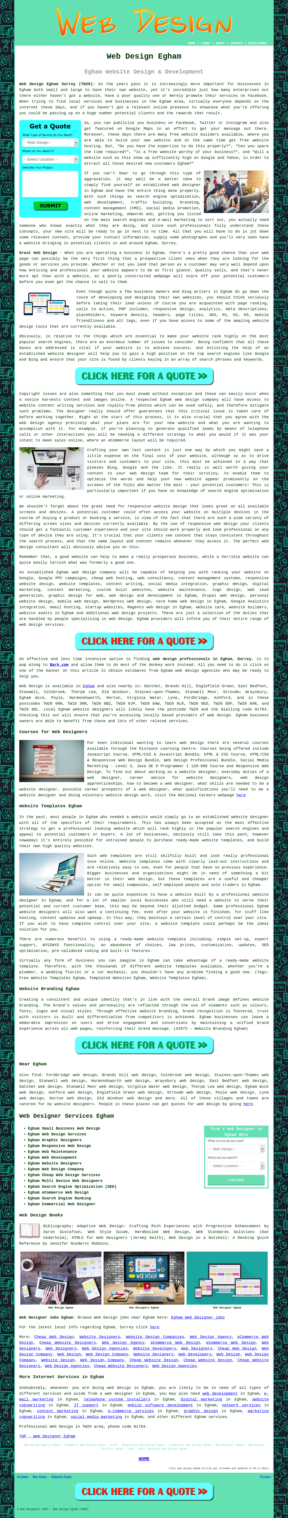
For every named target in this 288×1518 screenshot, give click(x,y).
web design (84, 572)
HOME (191, 43)
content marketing (57, 1411)
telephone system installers (117, 1399)
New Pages (40, 1476)
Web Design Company (107, 1354)
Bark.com (59, 665)
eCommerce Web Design (175, 1343)
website (137, 90)
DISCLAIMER (257, 43)
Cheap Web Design (54, 1337)
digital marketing (201, 1399)
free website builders (194, 134)
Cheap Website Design (154, 1360)
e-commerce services (131, 1411)
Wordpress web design (127, 601)
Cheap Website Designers (67, 1343)
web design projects (134, 613)
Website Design (58, 1360)
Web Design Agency (211, 1337)
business (188, 557)
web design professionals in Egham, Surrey (202, 659)
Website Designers (100, 1337)
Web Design (31, 686)
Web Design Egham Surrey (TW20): (57, 84)
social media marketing (96, 1417)
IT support (86, 1405)
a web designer (116, 1393)
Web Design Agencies (105, 1348)
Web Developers (194, 1354)
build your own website (143, 140)
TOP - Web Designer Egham (47, 1436)
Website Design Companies (155, 1337)
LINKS (205, 43)
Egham (88, 686)
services (178, 721)
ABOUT (220, 43)
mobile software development (160, 1405)
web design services (41, 625)
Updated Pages (61, 1476)
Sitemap (22, 1476)
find (36, 1075)
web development (220, 1393)
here (241, 795)
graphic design (201, 1411)
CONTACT (236, 43)
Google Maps (139, 129)
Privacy (265, 1476)
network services (241, 1405)
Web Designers (61, 1348)
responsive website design (157, 506)
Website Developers (154, 1348)
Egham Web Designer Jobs (198, 1317)
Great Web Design (38, 253)
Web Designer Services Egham (66, 1116)
